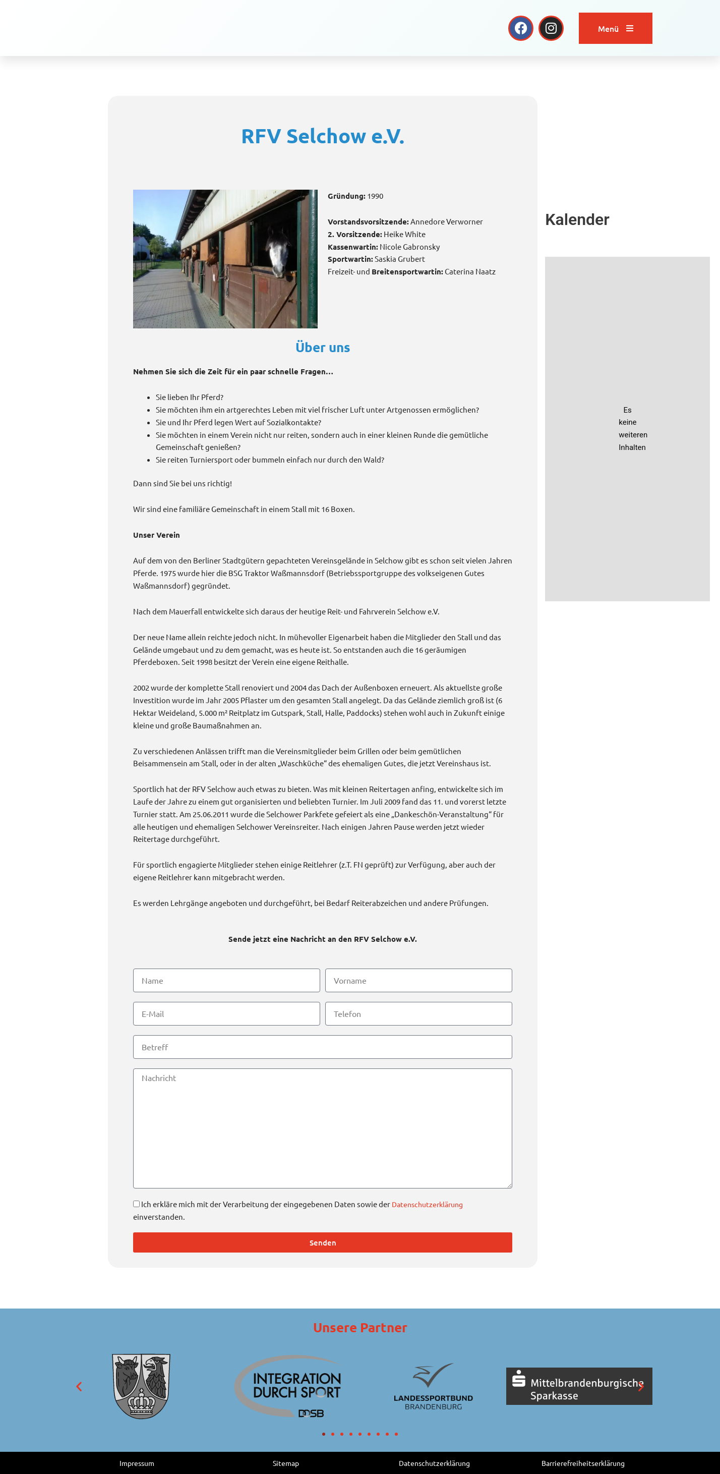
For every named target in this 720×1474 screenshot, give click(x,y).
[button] (79, 1386)
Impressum (137, 1462)
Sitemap (286, 1462)
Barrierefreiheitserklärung (583, 1462)
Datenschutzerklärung (430, 1204)
